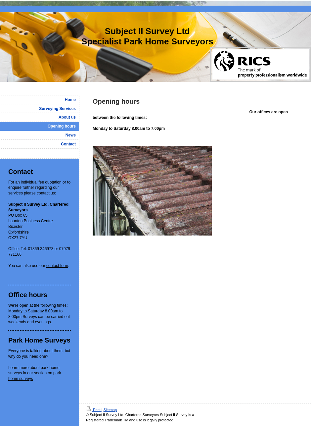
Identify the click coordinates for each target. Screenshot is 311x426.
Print (94, 410)
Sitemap (110, 410)
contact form (57, 265)
